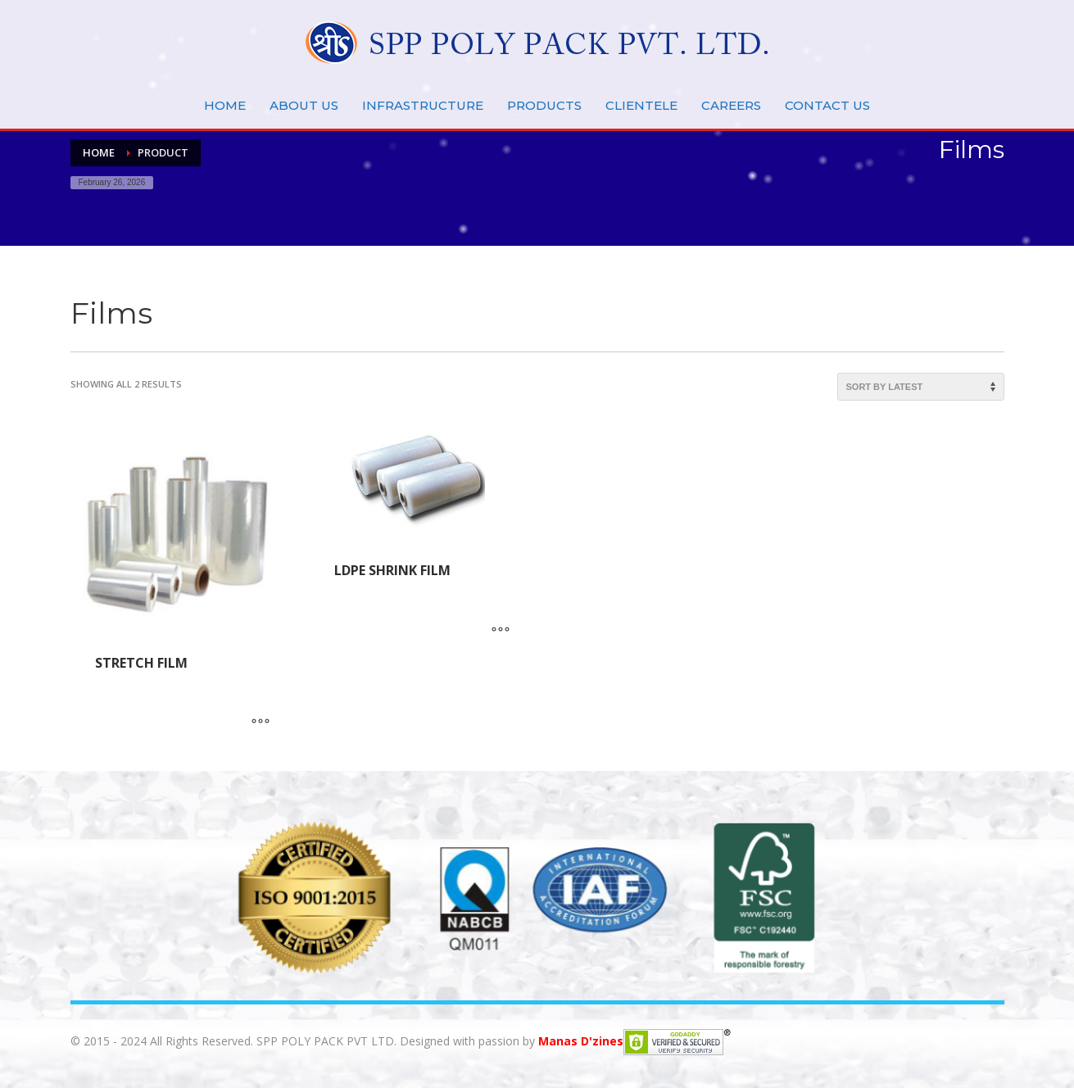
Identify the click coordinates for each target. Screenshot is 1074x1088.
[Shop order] (920, 387)
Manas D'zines (580, 1040)
